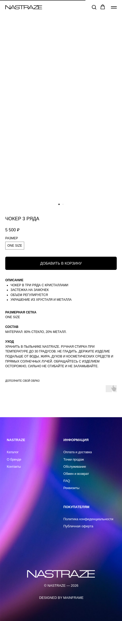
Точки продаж (73, 459)
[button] (94, 6)
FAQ (66, 481)
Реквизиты (71, 488)
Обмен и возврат (76, 474)
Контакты (14, 467)
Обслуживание (74, 467)
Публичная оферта (78, 526)
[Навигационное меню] (114, 7)
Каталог (13, 452)
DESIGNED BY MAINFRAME (61, 598)
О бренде (14, 459)
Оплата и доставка (77, 452)
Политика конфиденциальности (88, 519)
